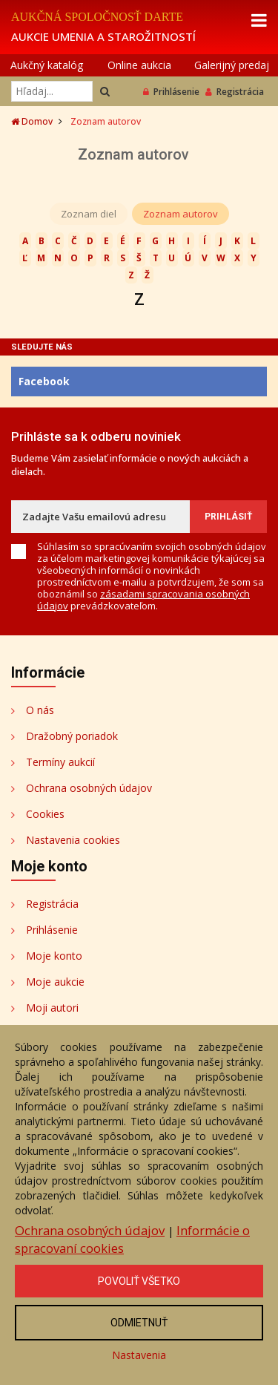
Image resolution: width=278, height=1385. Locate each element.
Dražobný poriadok (72, 736)
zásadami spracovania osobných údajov (143, 599)
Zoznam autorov (180, 213)
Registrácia (234, 91)
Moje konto (54, 956)
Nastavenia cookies (73, 840)
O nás (40, 710)
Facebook (44, 381)
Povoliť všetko (139, 1281)
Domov (32, 121)
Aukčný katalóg (46, 65)
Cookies (45, 814)
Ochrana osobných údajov (89, 788)
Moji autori (52, 1008)
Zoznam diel (88, 213)
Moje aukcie (55, 982)
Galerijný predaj (231, 65)
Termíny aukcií (60, 762)
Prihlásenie (171, 91)
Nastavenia (139, 1355)
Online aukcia (139, 65)
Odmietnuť (139, 1323)
